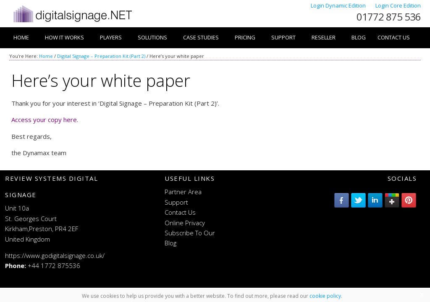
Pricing (245, 37)
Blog (358, 37)
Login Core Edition (398, 5)
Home (21, 37)
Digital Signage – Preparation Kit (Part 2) (101, 56)
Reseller (324, 37)
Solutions (152, 37)
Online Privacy (185, 223)
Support (283, 37)
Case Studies (201, 37)
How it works (64, 37)
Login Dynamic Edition (339, 5)
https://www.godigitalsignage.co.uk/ (55, 255)
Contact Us (394, 37)
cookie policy (325, 295)
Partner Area (183, 191)
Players (111, 37)
